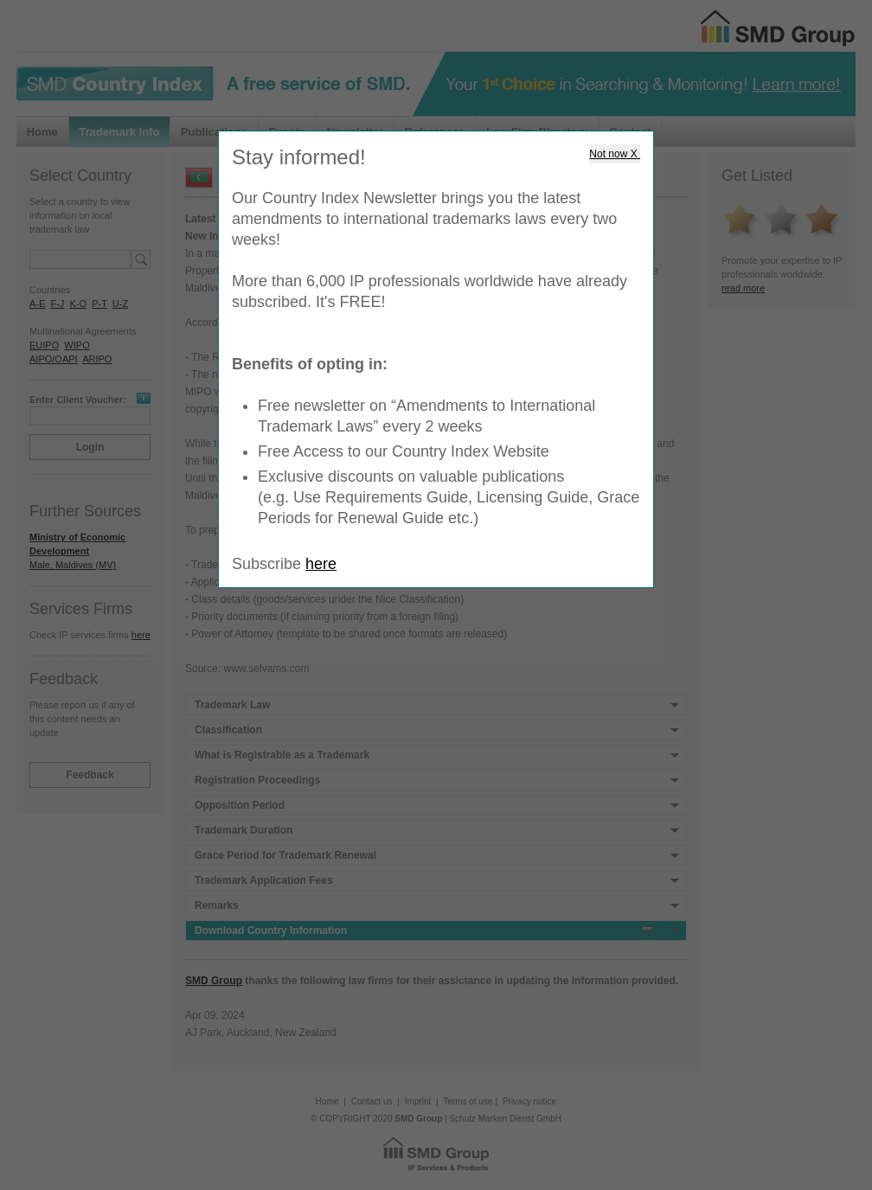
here (321, 564)
